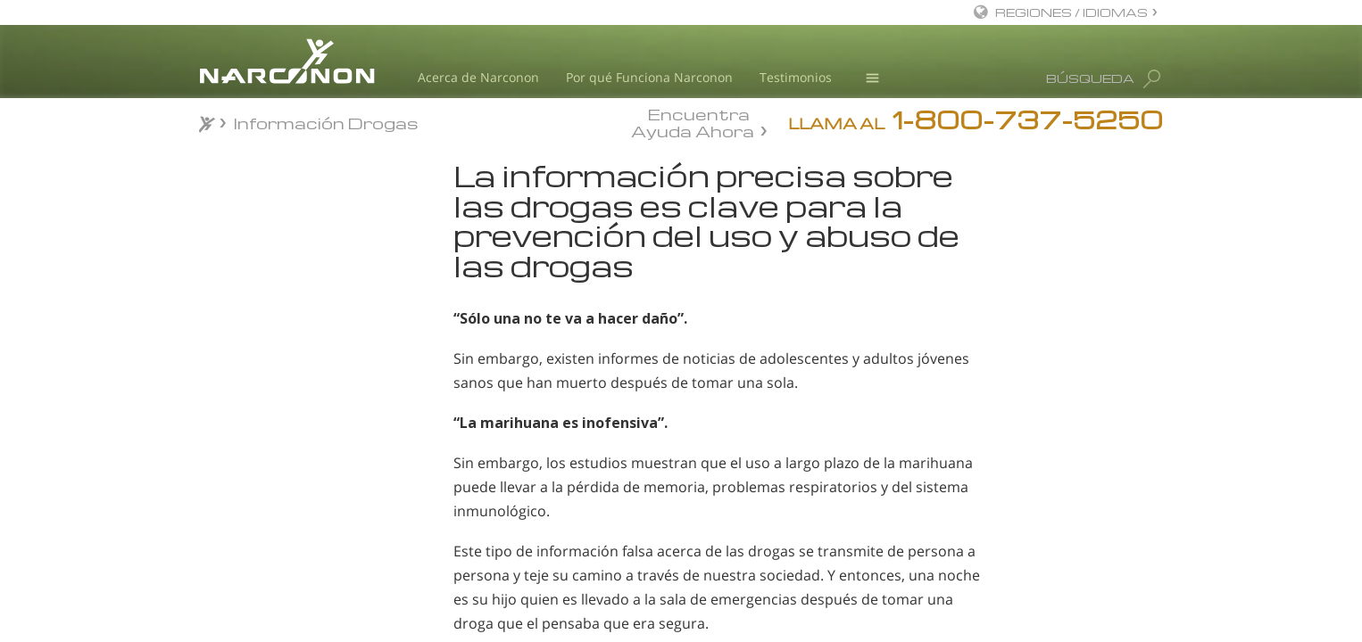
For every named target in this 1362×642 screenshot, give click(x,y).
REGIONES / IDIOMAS (1071, 12)
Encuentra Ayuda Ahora (692, 121)
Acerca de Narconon (478, 77)
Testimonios (796, 77)
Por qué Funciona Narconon (649, 77)
